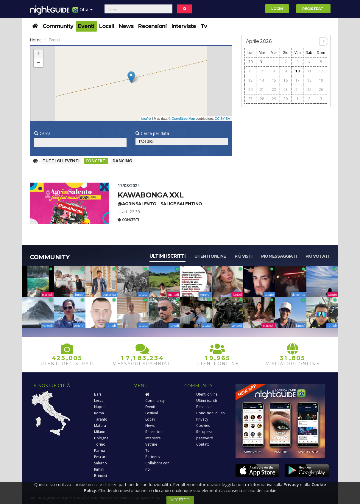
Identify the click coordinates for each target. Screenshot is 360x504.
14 (262, 80)
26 (321, 89)
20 (250, 89)
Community (58, 26)
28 (262, 98)
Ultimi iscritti (167, 256)
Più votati (317, 256)
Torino (99, 444)
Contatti (203, 444)
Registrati (313, 9)
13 (250, 80)
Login (277, 9)
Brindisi (100, 475)
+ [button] (38, 53)
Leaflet (146, 118)
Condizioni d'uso (210, 413)
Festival (151, 413)
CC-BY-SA (222, 118)
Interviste (184, 26)
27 (250, 98)
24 (297, 89)
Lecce (99, 400)
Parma (99, 450)
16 (285, 80)
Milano (99, 431)
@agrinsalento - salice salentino (160, 203)
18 (309, 80)
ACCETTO (180, 500)
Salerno (100, 463)
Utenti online (210, 256)
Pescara (100, 456)
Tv (204, 26)
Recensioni (152, 26)
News (126, 26)
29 (274, 98)
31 (262, 61)
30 (250, 61)
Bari (97, 394)
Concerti (96, 161)
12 (321, 71)
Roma (99, 413)
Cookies (203, 425)
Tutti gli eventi (61, 161)
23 (285, 89)
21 (262, 89)
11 (309, 71)
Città (82, 12)
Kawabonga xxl (150, 195)
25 (309, 89)
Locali (106, 26)
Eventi (86, 26)
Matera (100, 425)
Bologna (101, 438)
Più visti (243, 256)
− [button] (38, 62)
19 (321, 80)
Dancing (122, 161)
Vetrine (151, 444)
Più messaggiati (279, 256)
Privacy (202, 419)
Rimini (99, 469)
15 (274, 80)
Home (36, 40)
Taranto (100, 419)
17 (297, 80)
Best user (204, 406)
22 (274, 89)
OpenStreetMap (183, 118)
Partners (152, 456)
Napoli (99, 406)
